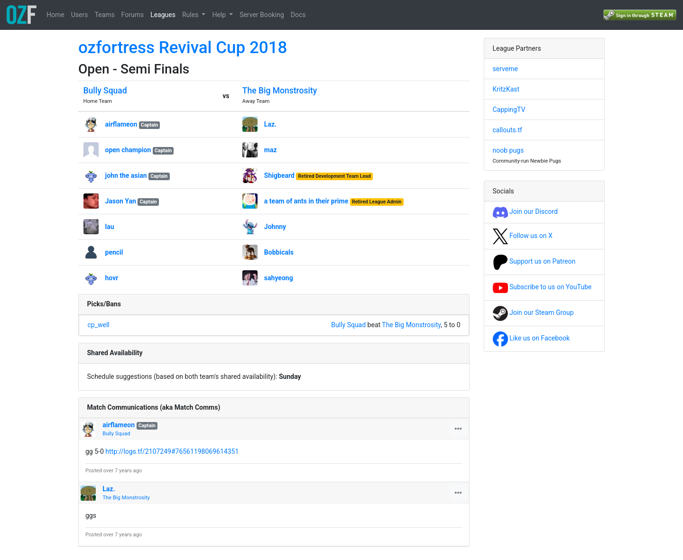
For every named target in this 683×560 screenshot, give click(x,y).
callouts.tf (507, 130)
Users (79, 14)
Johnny (275, 226)
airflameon (121, 124)
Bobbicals (279, 252)
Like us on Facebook (531, 338)
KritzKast (506, 89)
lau (109, 226)
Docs (298, 14)
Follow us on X (523, 235)
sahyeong (278, 278)
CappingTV (509, 109)
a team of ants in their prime (306, 201)
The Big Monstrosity (279, 90)
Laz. (270, 124)
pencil (114, 252)
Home (55, 14)
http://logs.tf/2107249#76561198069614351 (172, 451)
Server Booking (262, 14)
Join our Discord (525, 211)
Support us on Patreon (534, 261)
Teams (104, 14)
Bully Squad (105, 90)
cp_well (99, 325)
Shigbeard (279, 175)
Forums (132, 14)
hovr (112, 278)
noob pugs (508, 150)
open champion (128, 150)
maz (270, 150)
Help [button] (219, 14)
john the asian (126, 175)
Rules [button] (191, 14)
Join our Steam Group (533, 312)
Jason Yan (120, 201)
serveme (505, 69)
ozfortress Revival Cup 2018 (182, 47)
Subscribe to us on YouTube (542, 287)
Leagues (162, 14)
